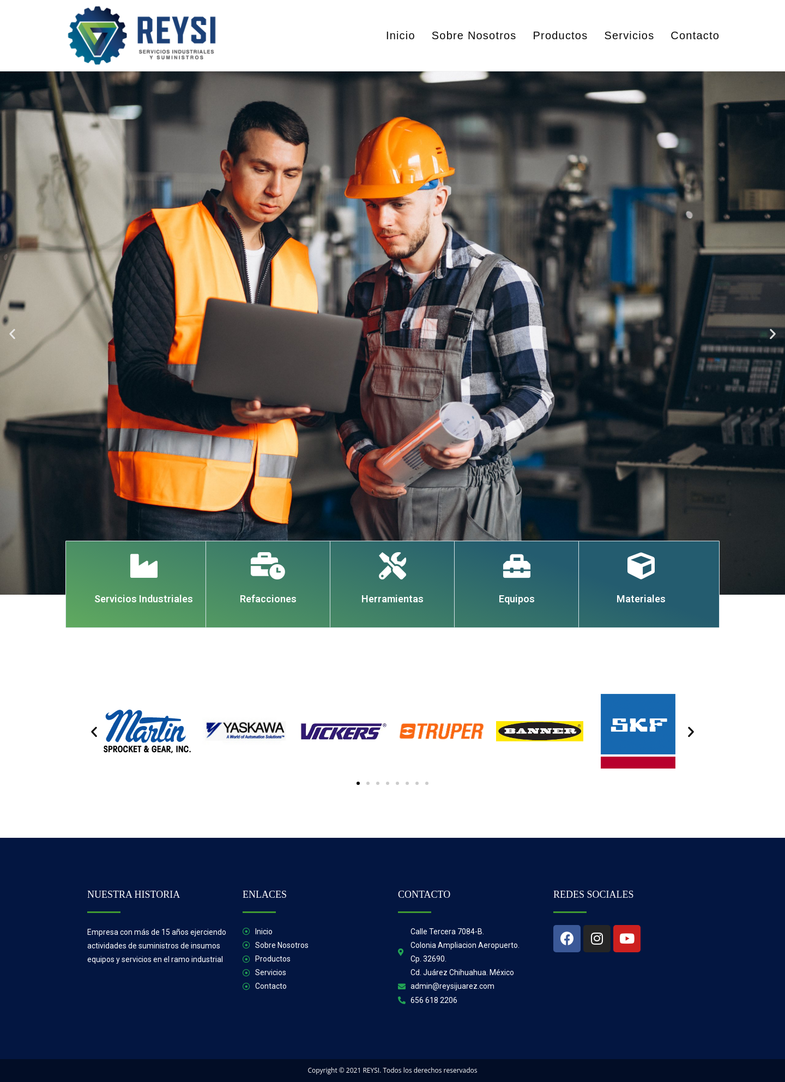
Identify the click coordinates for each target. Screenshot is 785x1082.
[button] (12, 333)
